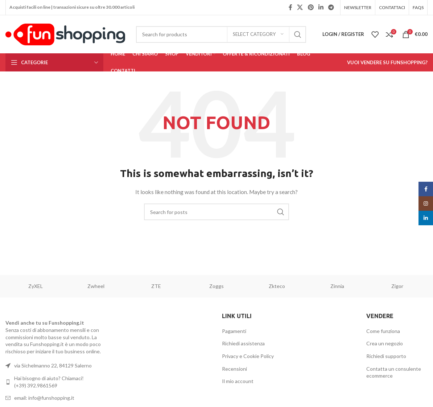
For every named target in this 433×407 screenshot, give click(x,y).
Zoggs (216, 286)
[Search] (221, 34)
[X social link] (300, 7)
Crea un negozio (384, 343)
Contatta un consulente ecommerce (393, 372)
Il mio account (237, 381)
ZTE (156, 286)
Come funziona (383, 331)
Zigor (397, 286)
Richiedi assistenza (243, 343)
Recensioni (234, 369)
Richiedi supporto (386, 356)
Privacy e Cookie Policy (248, 356)
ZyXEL (35, 286)
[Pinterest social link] (310, 7)
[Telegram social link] (331, 7)
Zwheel (95, 286)
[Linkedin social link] (321, 7)
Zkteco (277, 286)
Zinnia (337, 286)
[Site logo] (65, 33)
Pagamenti (234, 331)
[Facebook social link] (290, 7)
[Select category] (258, 34)
